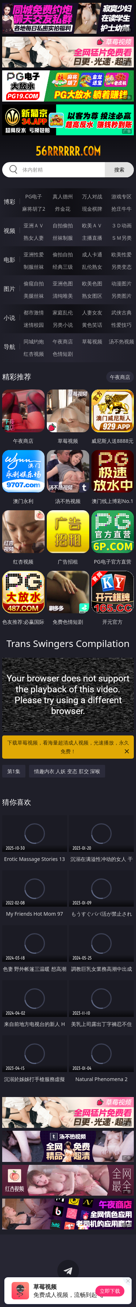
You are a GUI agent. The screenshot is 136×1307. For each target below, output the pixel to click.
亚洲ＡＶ (34, 225)
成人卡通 (92, 254)
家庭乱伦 (63, 312)
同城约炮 (34, 341)
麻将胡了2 (33, 208)
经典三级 (63, 266)
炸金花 (62, 208)
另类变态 (121, 266)
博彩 (9, 202)
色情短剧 (63, 353)
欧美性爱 (121, 254)
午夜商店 (63, 341)
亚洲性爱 (34, 254)
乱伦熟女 (92, 266)
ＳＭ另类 (121, 237)
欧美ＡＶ (92, 225)
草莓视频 (92, 341)
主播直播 (92, 237)
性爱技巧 (121, 324)
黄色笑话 (92, 324)
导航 (9, 347)
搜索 (119, 169)
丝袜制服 (63, 237)
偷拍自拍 (63, 254)
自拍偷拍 (63, 225)
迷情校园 (34, 324)
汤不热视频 (121, 341)
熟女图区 (92, 295)
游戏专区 (121, 196)
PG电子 (33, 196)
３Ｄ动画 (121, 225)
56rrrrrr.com (68, 151)
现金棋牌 (92, 208)
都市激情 (34, 312)
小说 (9, 318)
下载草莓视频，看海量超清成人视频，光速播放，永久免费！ (69, 747)
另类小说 (63, 324)
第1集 (13, 771)
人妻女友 (92, 312)
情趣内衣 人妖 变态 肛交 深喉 (67, 771)
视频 (9, 231)
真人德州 (63, 196)
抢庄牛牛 (121, 208)
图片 (9, 289)
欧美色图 (92, 283)
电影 (9, 260)
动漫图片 (121, 283)
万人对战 (92, 196)
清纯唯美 (63, 295)
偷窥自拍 (34, 283)
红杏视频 (34, 353)
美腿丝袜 (34, 295)
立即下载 (110, 1290)
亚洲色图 (63, 283)
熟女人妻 (34, 237)
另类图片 (121, 295)
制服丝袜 (34, 266)
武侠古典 (121, 312)
